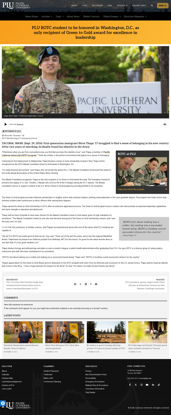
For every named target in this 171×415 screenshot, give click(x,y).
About (4, 371)
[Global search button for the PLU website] (152, 5)
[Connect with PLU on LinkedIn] (152, 384)
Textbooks (48, 374)
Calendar (5, 374)
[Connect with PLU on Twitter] (135, 384)
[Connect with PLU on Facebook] (129, 384)
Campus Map (7, 378)
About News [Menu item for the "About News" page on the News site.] (73, 16)
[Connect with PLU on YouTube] (147, 384)
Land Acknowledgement (12, 382)
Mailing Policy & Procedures (97, 385)
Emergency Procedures (95, 382)
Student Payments (51, 371)
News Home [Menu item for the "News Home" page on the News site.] (31, 16)
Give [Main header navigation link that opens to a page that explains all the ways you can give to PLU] (110, 5)
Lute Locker (7, 389)
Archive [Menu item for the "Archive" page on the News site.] (46, 16)
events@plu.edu (144, 378)
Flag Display (90, 392)
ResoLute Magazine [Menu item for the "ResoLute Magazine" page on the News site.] (134, 16)
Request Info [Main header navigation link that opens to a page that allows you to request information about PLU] (139, 5)
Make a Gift (48, 378)
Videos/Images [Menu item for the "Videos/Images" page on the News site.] (110, 16)
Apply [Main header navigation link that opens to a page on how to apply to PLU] (74, 5)
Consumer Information (95, 389)
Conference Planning (52, 382)
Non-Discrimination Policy (96, 374)
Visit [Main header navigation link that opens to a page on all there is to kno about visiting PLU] (84, 5)
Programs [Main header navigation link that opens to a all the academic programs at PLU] (97, 5)
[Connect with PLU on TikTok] (158, 384)
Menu (163, 6)
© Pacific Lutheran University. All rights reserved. (148, 408)
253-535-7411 (132, 378)
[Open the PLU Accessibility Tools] (3, 403)
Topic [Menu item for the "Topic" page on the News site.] (58, 16)
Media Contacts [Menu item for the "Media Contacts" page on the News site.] (91, 16)
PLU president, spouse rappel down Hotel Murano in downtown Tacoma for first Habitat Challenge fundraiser (145, 285)
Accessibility (91, 378)
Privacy (88, 371)
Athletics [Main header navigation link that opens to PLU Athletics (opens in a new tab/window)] (122, 5)
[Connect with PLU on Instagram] (141, 384)
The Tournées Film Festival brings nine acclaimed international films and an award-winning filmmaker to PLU (24, 285)
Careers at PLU (8, 385)
